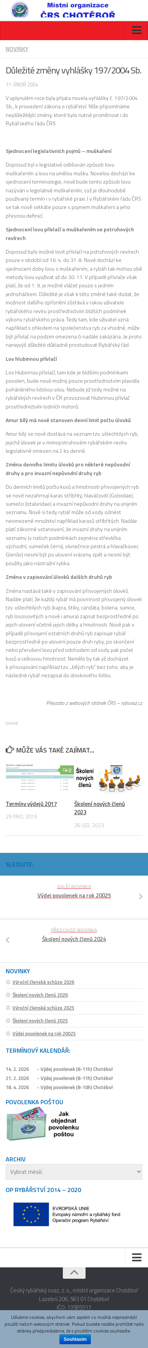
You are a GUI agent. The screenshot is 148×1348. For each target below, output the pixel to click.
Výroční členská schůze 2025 (43, 1007)
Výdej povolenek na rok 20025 (44, 1033)
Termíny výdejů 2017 (31, 803)
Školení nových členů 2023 (99, 808)
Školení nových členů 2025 (40, 1020)
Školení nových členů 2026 (40, 995)
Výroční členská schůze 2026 (43, 982)
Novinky (17, 49)
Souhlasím (75, 1339)
